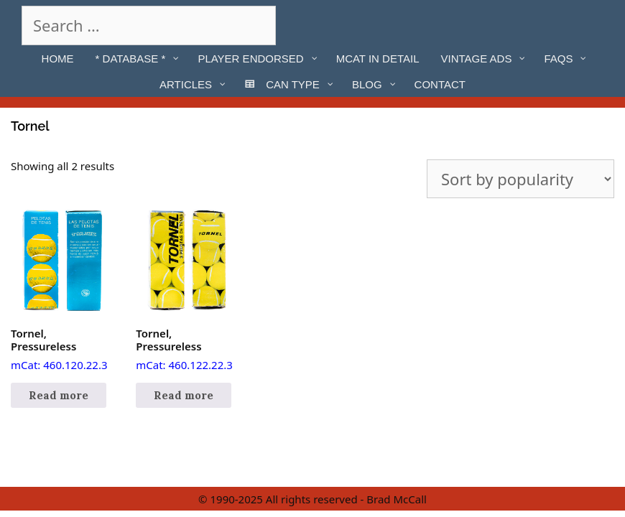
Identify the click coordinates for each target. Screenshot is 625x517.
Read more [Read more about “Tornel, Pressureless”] (58, 395)
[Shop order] (520, 178)
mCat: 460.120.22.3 (62, 290)
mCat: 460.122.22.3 (187, 290)
